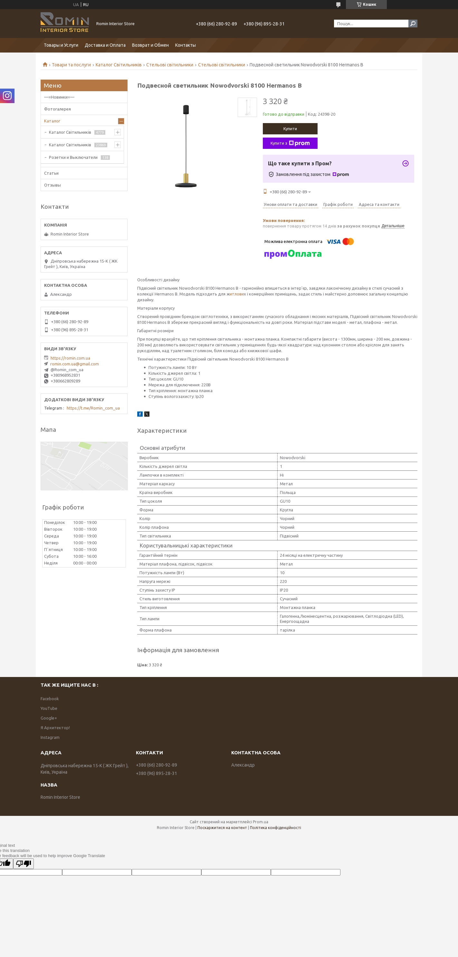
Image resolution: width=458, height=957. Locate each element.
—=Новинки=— (59, 97)
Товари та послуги (71, 64)
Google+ (49, 718)
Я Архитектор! (55, 727)
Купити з (290, 143)
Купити (290, 128)
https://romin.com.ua (70, 358)
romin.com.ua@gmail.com (74, 364)
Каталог (52, 121)
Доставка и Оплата (105, 45)
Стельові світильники (169, 64)
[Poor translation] (23, 863)
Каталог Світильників (119, 64)
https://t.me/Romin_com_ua (93, 408)
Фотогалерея (57, 109)
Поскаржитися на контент (222, 828)
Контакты (185, 45)
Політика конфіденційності (275, 828)
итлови (237, 294)
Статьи (51, 173)
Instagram (50, 737)
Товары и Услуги (61, 45)
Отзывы (52, 185)
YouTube (49, 708)
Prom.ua (260, 822)
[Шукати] (412, 23)
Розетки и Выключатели (73, 157)
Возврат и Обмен (150, 45)
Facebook (50, 698)
